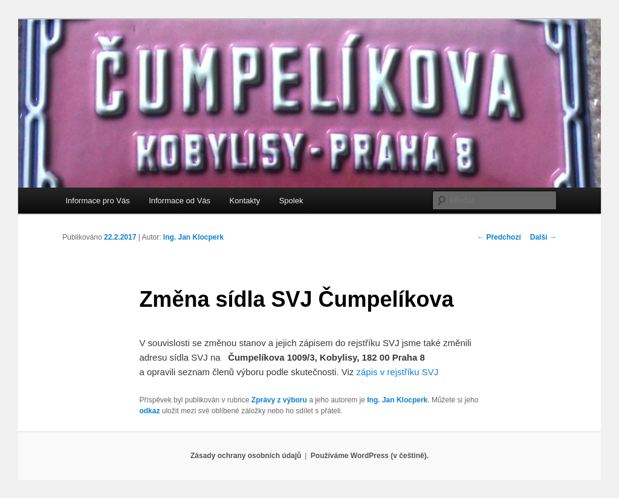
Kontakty (245, 200)
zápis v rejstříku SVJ (397, 372)
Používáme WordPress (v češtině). (370, 455)
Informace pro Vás (97, 200)
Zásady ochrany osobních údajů (245, 455)
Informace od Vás (179, 200)
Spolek (291, 200)
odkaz (149, 411)
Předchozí (499, 237)
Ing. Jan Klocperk (193, 237)
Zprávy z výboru (279, 400)
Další (543, 237)
